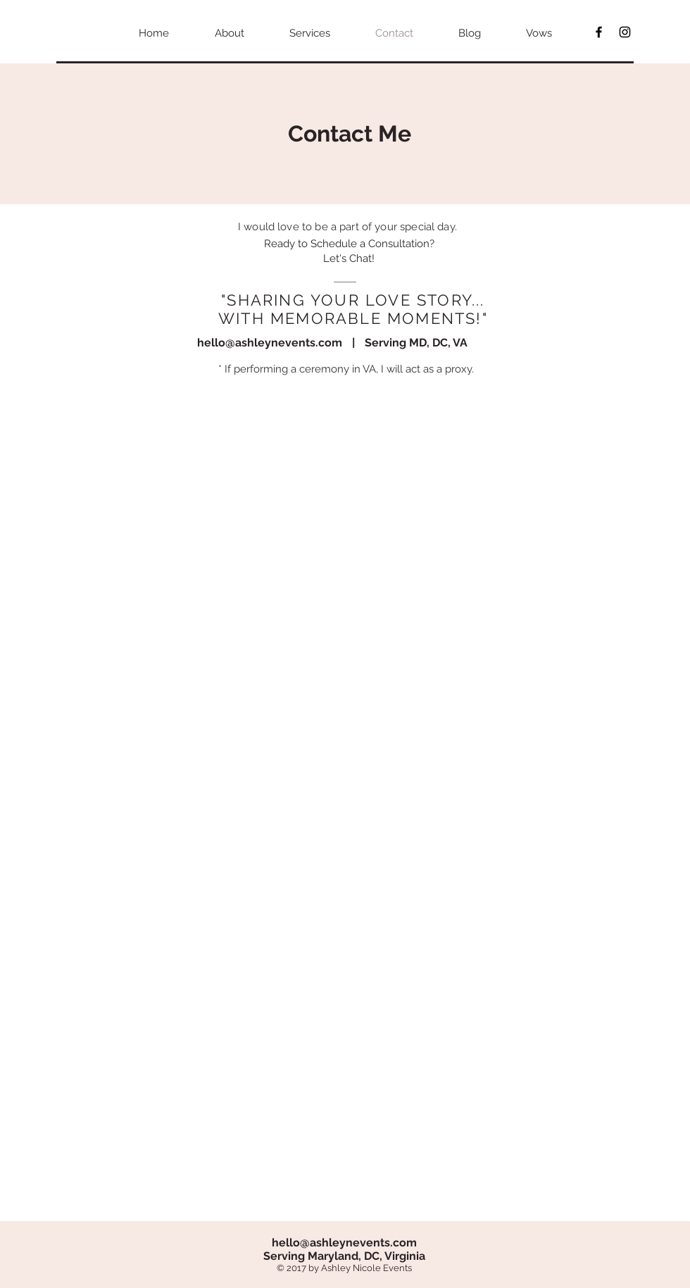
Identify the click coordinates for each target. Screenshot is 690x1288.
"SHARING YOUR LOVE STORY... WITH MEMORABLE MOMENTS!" (353, 309)
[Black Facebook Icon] (598, 32)
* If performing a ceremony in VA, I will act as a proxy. (346, 369)
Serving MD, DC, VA (416, 342)
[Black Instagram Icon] (624, 32)
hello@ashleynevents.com (269, 342)
